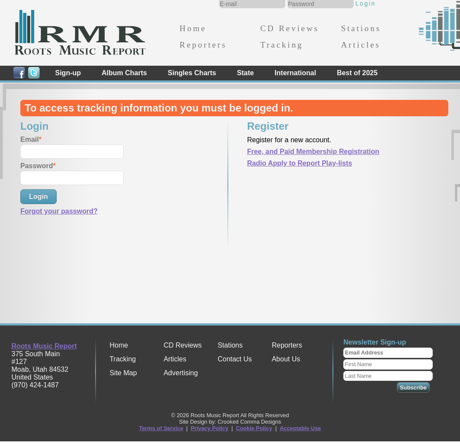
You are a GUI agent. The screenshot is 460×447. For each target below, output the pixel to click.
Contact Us (234, 359)
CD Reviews (289, 28)
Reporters (203, 44)
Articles (360, 44)
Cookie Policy (254, 428)
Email (29, 139)
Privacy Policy (209, 428)
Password (36, 165)
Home (192, 28)
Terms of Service (161, 428)
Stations (361, 28)
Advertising (180, 373)
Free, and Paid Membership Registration (313, 151)
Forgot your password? (59, 211)
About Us (286, 359)
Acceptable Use (300, 428)
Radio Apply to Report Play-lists (299, 163)
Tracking (281, 44)
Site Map (123, 373)
